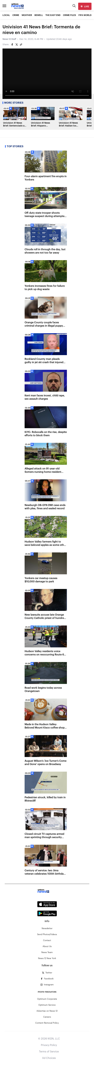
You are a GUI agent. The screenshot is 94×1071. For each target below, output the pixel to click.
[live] (84, 6)
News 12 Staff (9, 39)
